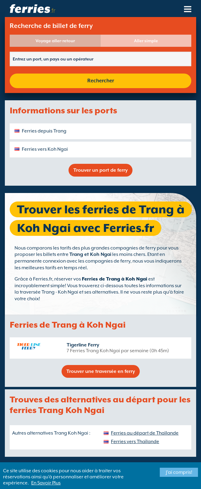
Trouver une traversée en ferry (100, 371)
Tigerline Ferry (83, 345)
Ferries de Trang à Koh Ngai (114, 279)
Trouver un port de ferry (100, 170)
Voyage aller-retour (55, 40)
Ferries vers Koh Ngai (45, 149)
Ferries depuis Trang (44, 131)
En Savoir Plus (46, 483)
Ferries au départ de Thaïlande (145, 433)
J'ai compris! (179, 472)
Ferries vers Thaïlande (135, 441)
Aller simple (146, 40)
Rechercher (100, 81)
